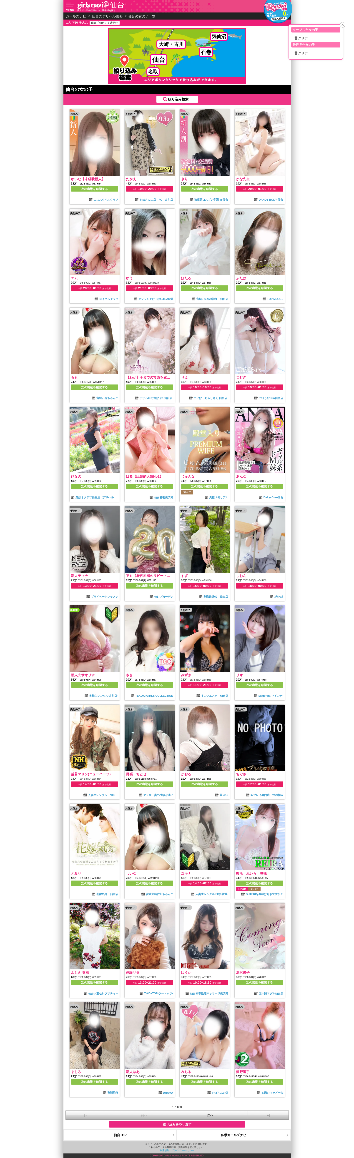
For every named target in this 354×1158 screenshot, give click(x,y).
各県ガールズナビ (233, 1135)
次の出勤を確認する (94, 189)
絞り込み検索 (178, 99)
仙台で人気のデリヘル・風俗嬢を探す (96, 10)
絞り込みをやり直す (177, 1124)
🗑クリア (301, 38)
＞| (268, 1115)
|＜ (86, 1115)
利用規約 (164, 1150)
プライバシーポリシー (182, 1150)
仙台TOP (120, 1135)
